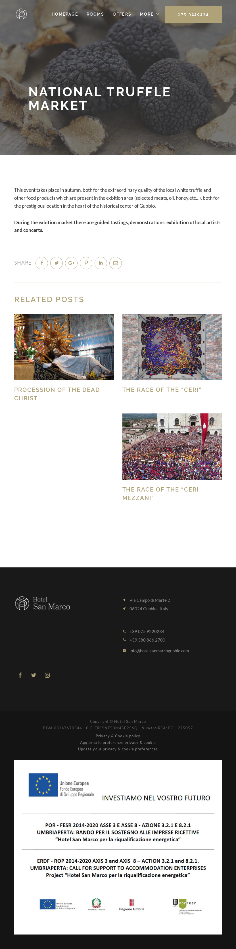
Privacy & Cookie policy (118, 736)
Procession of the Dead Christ (57, 394)
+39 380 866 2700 (147, 639)
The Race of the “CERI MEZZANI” (160, 493)
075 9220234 (193, 14)
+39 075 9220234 (147, 631)
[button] (150, 14)
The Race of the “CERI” (162, 389)
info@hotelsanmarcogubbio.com (159, 650)
